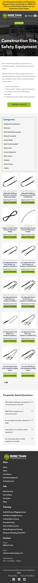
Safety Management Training (12, 529)
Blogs (5, 502)
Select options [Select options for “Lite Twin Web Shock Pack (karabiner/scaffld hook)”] (28, 375)
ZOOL (19, 573)
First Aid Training (8, 522)
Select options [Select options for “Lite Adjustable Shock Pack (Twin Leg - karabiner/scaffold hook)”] (28, 306)
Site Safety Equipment (10, 478)
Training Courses (8, 481)
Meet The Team (8, 491)
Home (5, 467)
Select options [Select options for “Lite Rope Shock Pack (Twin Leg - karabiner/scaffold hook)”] (28, 341)
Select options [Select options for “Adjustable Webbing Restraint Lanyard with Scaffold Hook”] (28, 202)
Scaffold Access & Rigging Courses (14, 512)
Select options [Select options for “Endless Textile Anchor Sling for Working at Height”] (10, 237)
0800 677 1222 (8, 545)
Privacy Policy (12, 576)
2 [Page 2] (5, 382)
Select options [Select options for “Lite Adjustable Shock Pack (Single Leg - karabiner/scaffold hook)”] (28, 272)
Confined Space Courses (11, 519)
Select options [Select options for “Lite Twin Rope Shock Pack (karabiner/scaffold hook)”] (10, 375)
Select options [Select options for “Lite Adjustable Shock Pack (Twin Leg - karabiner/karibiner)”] (10, 306)
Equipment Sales (16, 9)
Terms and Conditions (27, 576)
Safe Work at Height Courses (12, 515)
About (5, 471)
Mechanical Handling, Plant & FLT (14, 533)
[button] (35, 16)
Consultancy (7, 474)
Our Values (6, 498)
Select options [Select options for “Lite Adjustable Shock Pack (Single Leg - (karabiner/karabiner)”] (10, 272)
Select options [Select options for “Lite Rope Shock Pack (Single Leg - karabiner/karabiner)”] (10, 341)
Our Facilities (7, 495)
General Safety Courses (11, 526)
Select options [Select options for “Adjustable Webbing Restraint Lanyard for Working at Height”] (10, 202)
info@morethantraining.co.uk (13, 553)
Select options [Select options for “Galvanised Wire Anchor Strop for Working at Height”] (28, 237)
